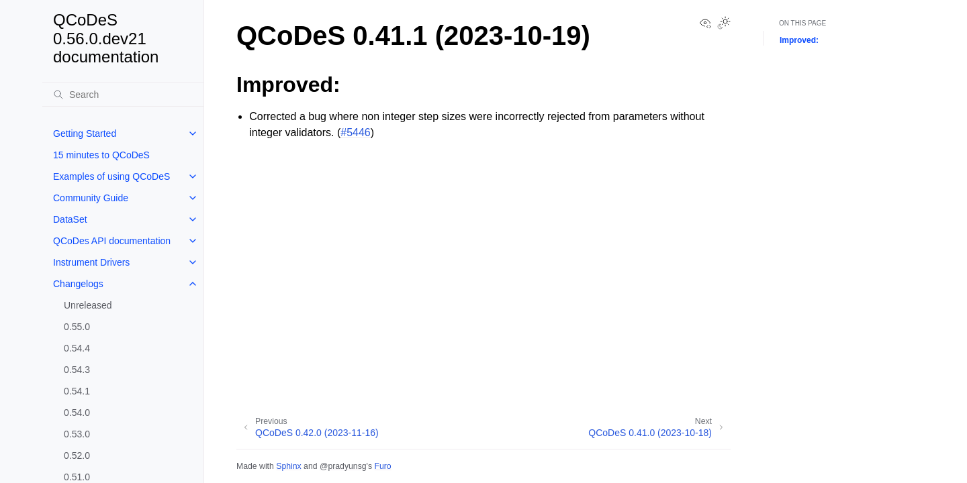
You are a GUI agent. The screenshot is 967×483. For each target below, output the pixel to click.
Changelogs (78, 283)
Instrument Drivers (91, 262)
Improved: (799, 40)
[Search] (122, 95)
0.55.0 (77, 326)
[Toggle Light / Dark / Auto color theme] (724, 24)
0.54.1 (77, 391)
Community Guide (90, 198)
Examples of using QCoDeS (111, 176)
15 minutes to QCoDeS (101, 155)
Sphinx (288, 466)
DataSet (70, 219)
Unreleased (88, 305)
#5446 (355, 132)
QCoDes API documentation (112, 240)
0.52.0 (77, 455)
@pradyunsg (343, 466)
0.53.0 (77, 434)
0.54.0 (77, 412)
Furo (382, 466)
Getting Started (84, 133)
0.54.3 (77, 369)
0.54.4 (77, 348)
